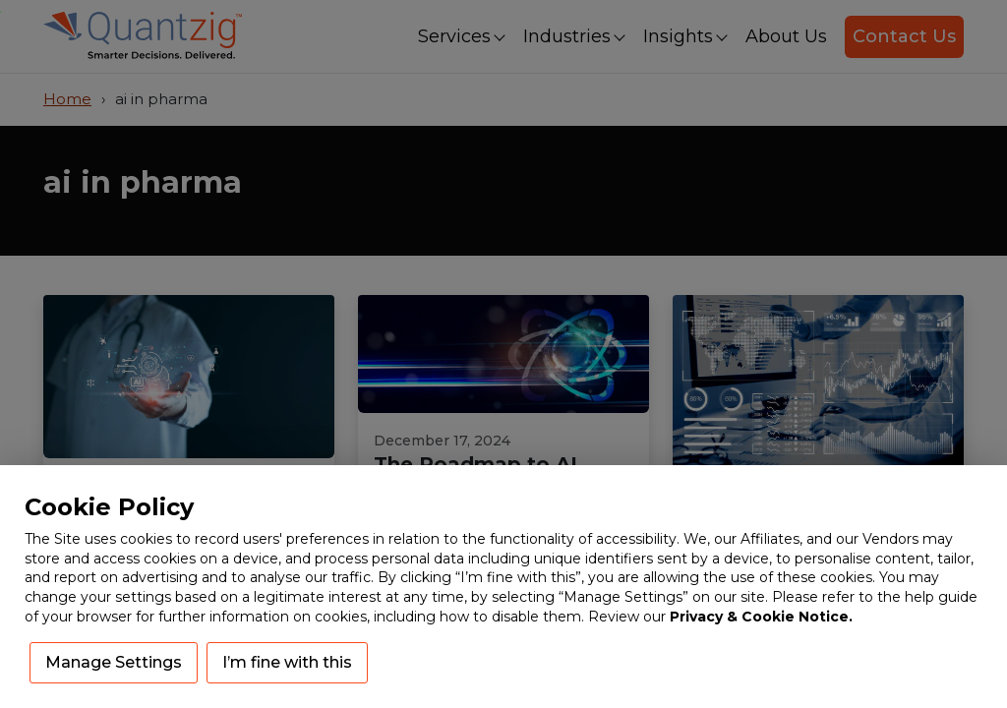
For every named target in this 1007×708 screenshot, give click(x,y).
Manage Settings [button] (113, 662)
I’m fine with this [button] (287, 662)
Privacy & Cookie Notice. (761, 616)
